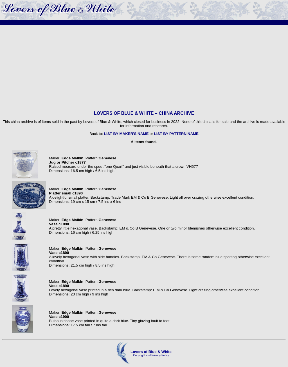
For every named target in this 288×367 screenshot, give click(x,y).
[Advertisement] (144, 67)
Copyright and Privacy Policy (151, 355)
